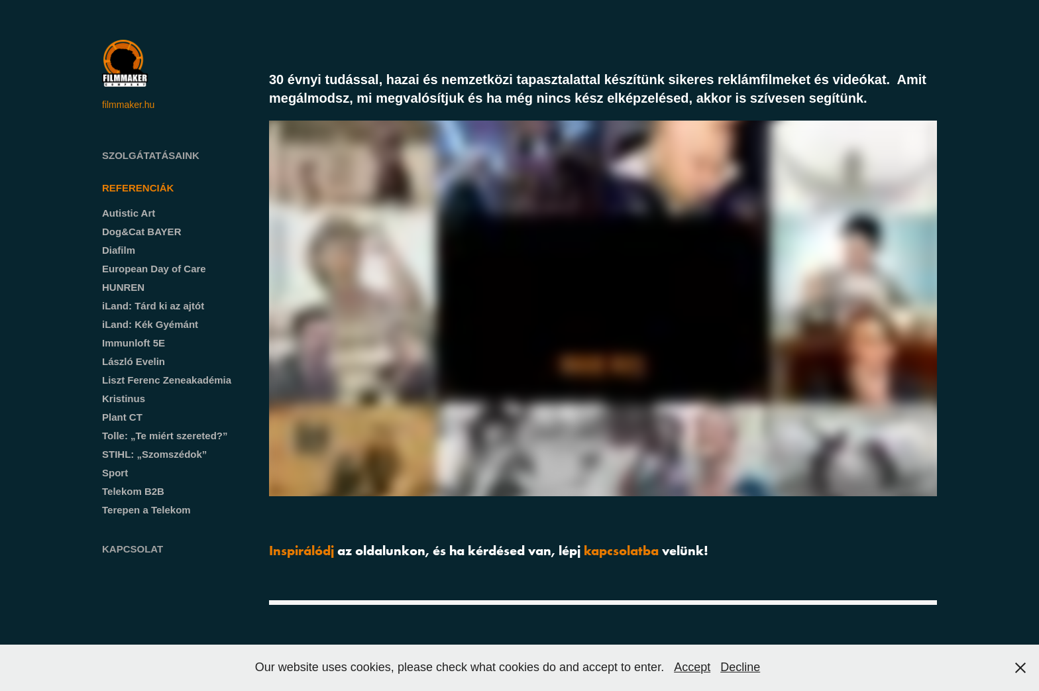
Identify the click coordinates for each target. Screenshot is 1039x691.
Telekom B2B (133, 491)
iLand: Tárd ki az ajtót (153, 305)
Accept (692, 667)
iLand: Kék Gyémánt (150, 324)
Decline (740, 667)
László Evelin (133, 361)
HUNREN (123, 287)
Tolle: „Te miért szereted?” (165, 435)
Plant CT (122, 417)
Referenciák (138, 187)
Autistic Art (128, 213)
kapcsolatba (621, 550)
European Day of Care (154, 268)
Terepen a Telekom (146, 509)
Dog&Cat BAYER (141, 231)
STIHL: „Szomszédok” (154, 454)
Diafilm (118, 250)
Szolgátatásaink (150, 155)
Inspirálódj (301, 550)
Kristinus (123, 398)
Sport (115, 472)
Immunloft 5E (133, 342)
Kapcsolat (132, 549)
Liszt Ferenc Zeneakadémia (166, 380)
